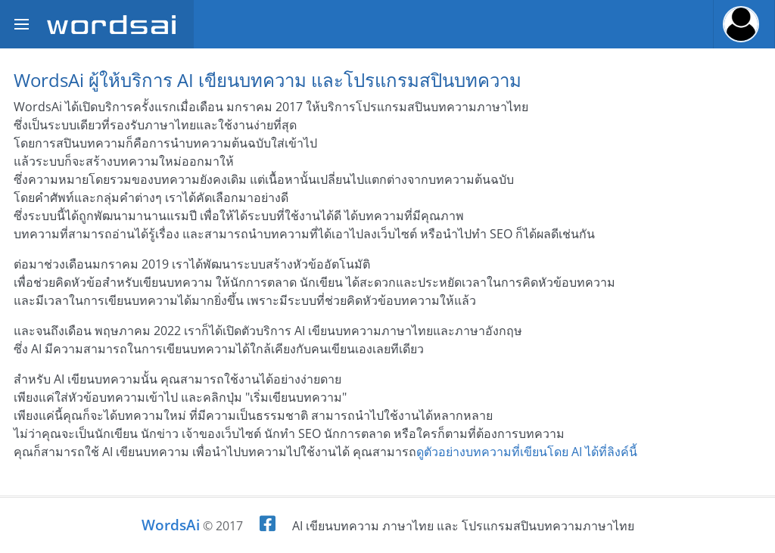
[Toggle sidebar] (21, 24)
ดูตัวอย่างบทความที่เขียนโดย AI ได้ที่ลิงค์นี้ (526, 451)
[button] (744, 24)
